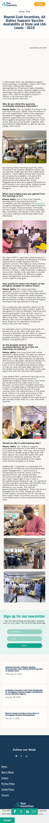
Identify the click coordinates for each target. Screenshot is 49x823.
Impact (4, 778)
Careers (5, 795)
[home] (9, 4)
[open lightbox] (24, 520)
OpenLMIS (39, 203)
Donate (40, 4)
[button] (47, 4)
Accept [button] (7, 820)
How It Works (7, 772)
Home (22, 11)
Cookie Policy (7, 789)
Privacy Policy (8, 784)
